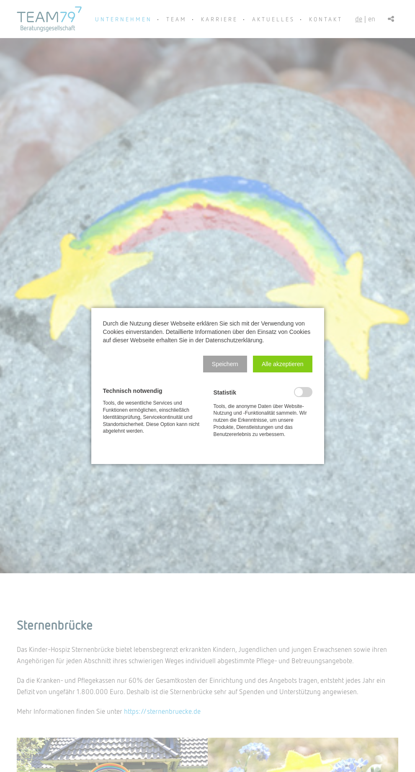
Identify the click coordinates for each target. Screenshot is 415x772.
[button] (225, 364)
